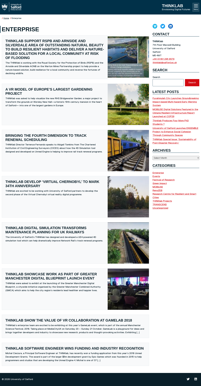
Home (6, 18)
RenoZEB (157, 190)
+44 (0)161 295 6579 (163, 59)
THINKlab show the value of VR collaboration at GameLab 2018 (68, 320)
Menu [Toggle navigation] (196, 7)
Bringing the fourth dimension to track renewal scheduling (46, 138)
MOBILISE (158, 187)
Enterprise (16, 18)
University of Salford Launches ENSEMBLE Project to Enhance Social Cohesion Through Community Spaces (175, 131)
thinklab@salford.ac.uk (165, 62)
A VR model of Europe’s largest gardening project (49, 91)
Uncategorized (160, 208)
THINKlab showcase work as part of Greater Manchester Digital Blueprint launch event (51, 276)
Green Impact (160, 183)
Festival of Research (164, 180)
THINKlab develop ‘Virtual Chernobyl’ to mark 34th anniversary (52, 184)
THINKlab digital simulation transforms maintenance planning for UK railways (45, 230)
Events (156, 176)
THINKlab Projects (162, 201)
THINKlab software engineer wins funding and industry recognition (74, 348)
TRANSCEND (160, 204)
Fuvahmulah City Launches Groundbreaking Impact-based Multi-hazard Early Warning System (176, 102)
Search (156, 77)
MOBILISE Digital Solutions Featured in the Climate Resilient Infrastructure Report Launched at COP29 (175, 113)
